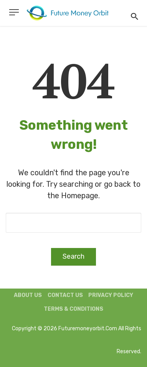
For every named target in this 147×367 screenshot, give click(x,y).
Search (73, 256)
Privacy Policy (110, 295)
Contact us (65, 295)
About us (28, 295)
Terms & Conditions (73, 309)
